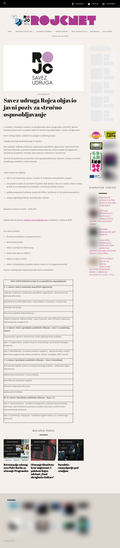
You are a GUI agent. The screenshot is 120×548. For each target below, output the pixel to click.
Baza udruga (107, 31)
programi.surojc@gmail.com (36, 220)
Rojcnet (8, 541)
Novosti (10, 448)
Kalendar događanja (44, 31)
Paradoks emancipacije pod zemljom (68, 468)
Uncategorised (12, 454)
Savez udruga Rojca (78, 31)
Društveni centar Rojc (24, 31)
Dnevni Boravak (62, 31)
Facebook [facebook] (77, 4)
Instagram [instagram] (108, 4)
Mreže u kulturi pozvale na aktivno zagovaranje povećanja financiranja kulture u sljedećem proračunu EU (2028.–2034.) (101, 266)
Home (10, 31)
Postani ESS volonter (60, 36)
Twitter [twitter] (92, 4)
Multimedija (94, 31)
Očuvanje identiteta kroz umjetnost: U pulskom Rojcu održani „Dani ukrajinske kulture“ (42, 471)
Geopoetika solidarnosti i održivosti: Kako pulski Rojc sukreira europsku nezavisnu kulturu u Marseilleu (102, 247)
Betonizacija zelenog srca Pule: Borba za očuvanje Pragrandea (16, 468)
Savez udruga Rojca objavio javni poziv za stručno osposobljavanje (40, 107)
